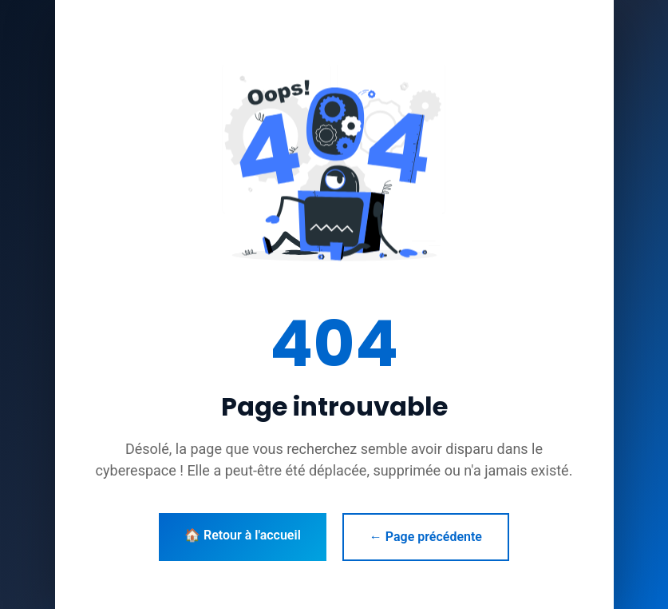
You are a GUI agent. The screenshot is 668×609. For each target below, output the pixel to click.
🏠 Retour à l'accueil (242, 535)
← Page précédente (426, 536)
